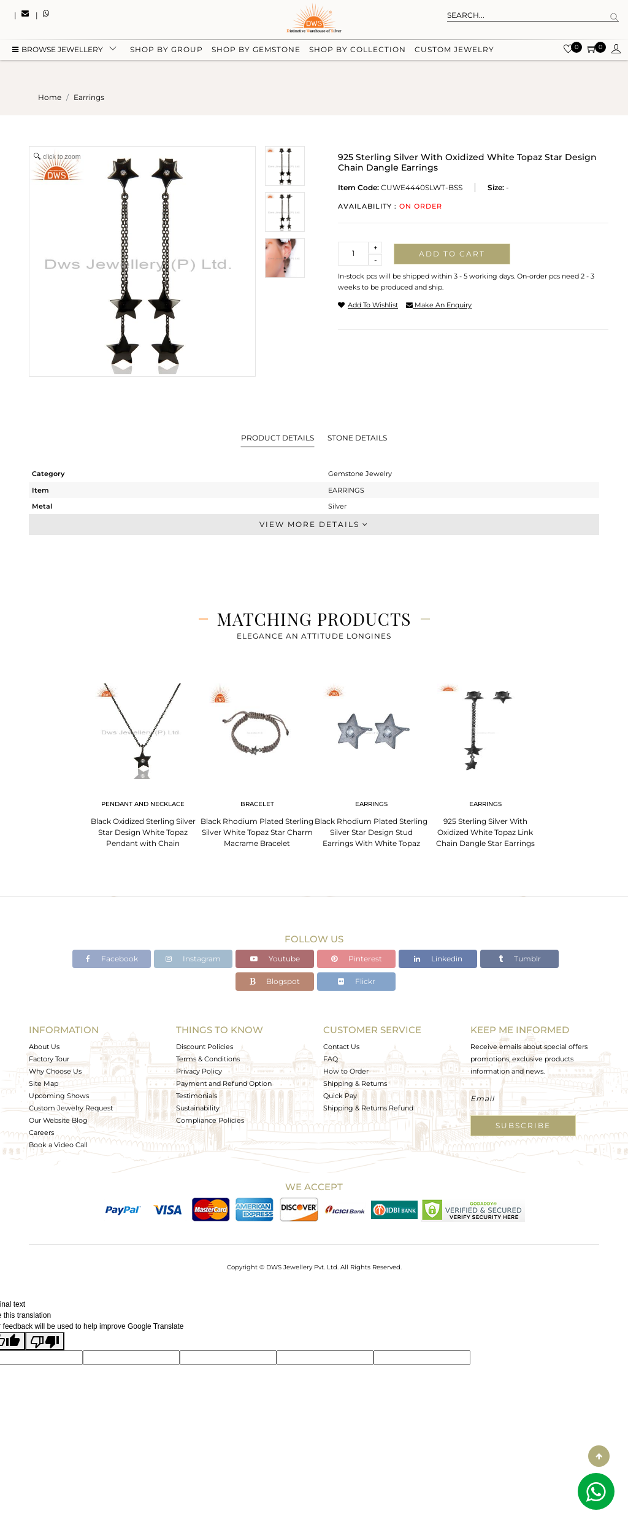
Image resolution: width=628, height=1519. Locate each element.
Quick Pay (340, 1095)
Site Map (43, 1083)
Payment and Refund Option (224, 1083)
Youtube (275, 958)
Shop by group (166, 50)
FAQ (330, 1059)
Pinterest (356, 958)
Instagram (193, 958)
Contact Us (341, 1046)
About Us (44, 1046)
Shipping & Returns (355, 1083)
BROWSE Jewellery (57, 50)
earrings (89, 97)
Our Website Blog (58, 1120)
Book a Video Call (58, 1144)
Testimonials (196, 1095)
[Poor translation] (44, 1341)
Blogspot (275, 981)
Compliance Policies (210, 1120)
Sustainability (198, 1108)
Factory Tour (49, 1059)
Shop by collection (357, 50)
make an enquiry (439, 305)
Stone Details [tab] (357, 437)
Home (49, 97)
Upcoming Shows (59, 1095)
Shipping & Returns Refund (368, 1108)
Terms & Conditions (208, 1059)
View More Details (314, 524)
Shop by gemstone (256, 50)
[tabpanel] (143, 761)
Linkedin (438, 958)
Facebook (112, 958)
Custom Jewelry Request (71, 1108)
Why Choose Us (55, 1071)
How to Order (346, 1071)
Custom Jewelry (454, 50)
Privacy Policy (199, 1071)
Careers (41, 1132)
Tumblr (520, 958)
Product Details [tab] (277, 437)
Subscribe (523, 1125)
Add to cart (452, 253)
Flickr (356, 981)
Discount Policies (204, 1046)
